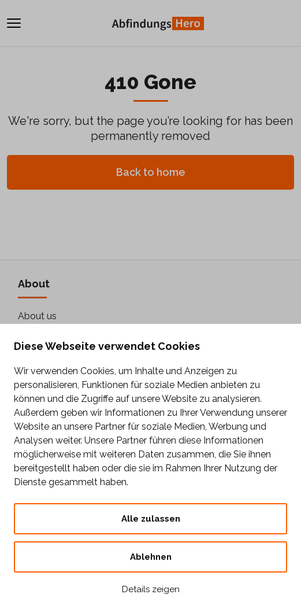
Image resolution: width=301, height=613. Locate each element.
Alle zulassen (150, 519)
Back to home (150, 172)
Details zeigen (151, 589)
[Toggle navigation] (14, 23)
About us (37, 316)
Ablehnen (151, 557)
